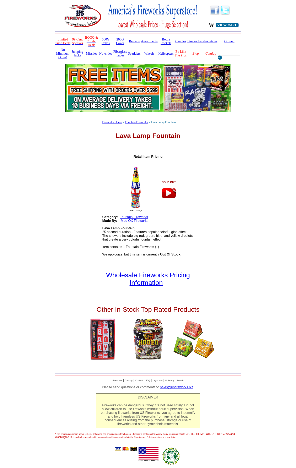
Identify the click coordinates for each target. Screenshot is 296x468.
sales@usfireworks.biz (176, 387)
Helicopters (166, 53)
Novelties (105, 53)
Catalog (129, 380)
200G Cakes (120, 41)
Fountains (210, 41)
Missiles (91, 53)
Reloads (134, 41)
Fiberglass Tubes (120, 53)
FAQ (148, 380)
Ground (229, 41)
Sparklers (134, 53)
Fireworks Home (112, 122)
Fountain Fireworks (136, 122)
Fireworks (117, 380)
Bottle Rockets (166, 41)
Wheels (149, 53)
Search (179, 380)
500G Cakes (106, 41)
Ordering (169, 380)
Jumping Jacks (77, 53)
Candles (180, 41)
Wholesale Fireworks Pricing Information (148, 278)
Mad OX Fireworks (134, 220)
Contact (139, 380)
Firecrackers (195, 41)
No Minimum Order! (62, 53)
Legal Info (157, 380)
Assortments (149, 41)
